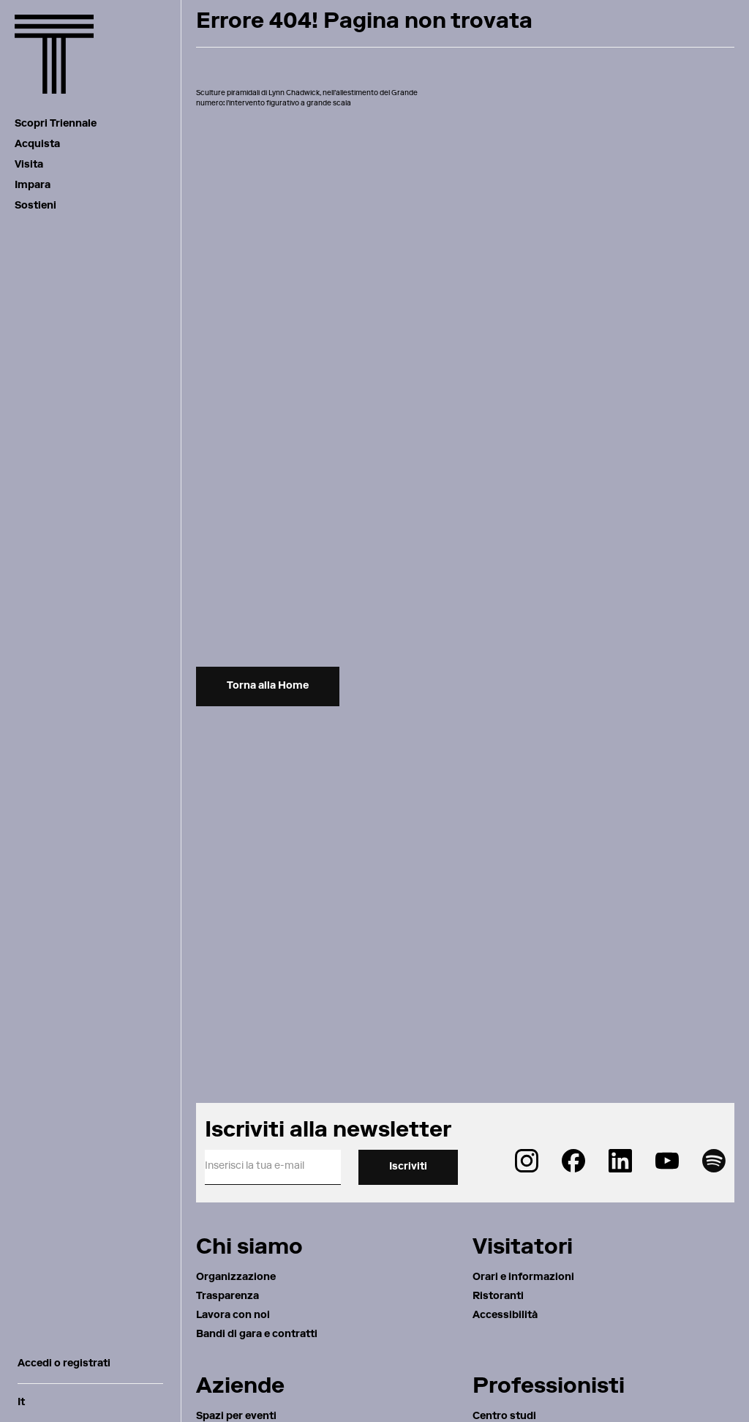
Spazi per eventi (236, 1417)
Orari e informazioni (523, 1278)
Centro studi (504, 1417)
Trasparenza (227, 1297)
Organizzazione (236, 1278)
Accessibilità (505, 1316)
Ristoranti (498, 1297)
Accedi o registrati (64, 1364)
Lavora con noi (233, 1316)
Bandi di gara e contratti (256, 1335)
